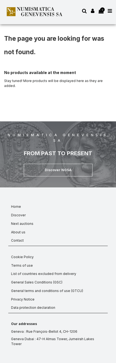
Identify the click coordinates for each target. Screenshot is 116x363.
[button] (58, 170)
